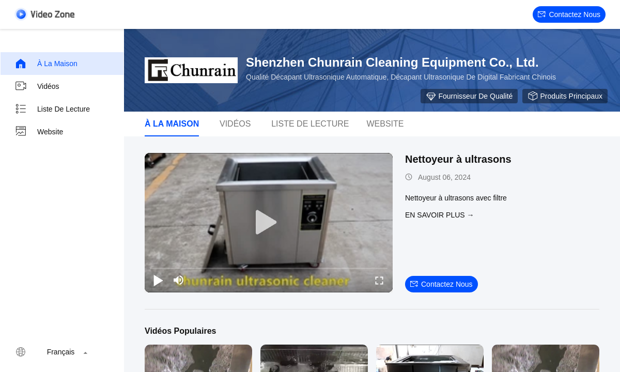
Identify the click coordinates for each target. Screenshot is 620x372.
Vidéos (36, 86)
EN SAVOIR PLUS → (439, 215)
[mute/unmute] (178, 280)
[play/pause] (158, 280)
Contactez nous (569, 14)
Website (38, 132)
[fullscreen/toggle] (379, 280)
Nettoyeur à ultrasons (458, 159)
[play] (269, 223)
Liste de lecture (52, 109)
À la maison (46, 63)
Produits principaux (565, 96)
